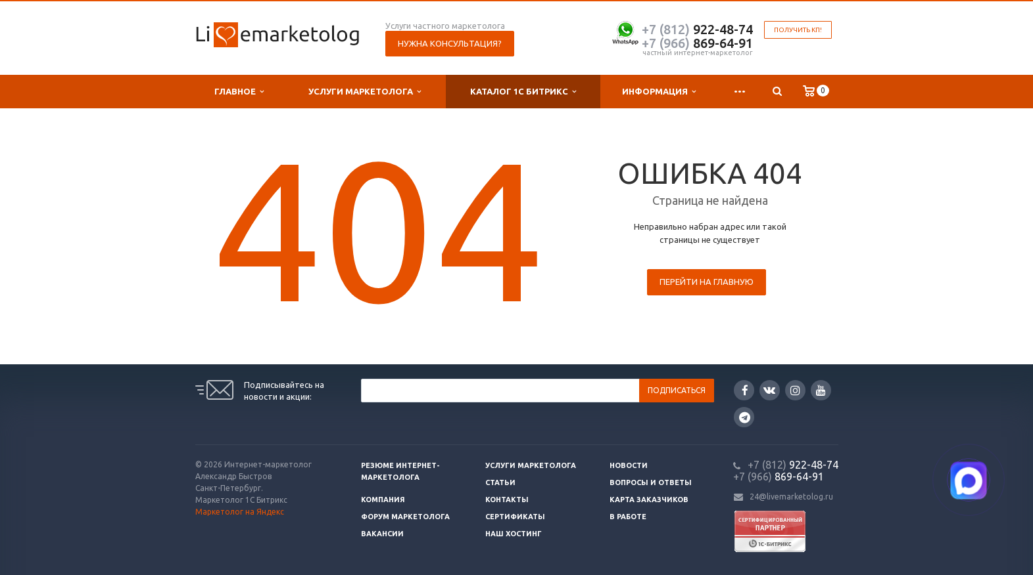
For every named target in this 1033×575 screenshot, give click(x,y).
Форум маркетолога (405, 517)
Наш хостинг (513, 534)
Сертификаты (515, 517)
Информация (659, 91)
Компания (383, 499)
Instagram (795, 390)
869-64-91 (697, 43)
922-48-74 (697, 29)
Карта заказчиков (649, 499)
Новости (629, 465)
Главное (239, 91)
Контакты (507, 499)
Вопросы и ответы (651, 482)
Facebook (745, 390)
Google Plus (744, 417)
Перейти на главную (707, 281)
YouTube (821, 390)
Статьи (500, 482)
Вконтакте (769, 389)
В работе (628, 517)
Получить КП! (798, 29)
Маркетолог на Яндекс (239, 511)
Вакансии (382, 534)
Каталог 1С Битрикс (523, 91)
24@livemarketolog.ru (791, 496)
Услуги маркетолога (364, 91)
